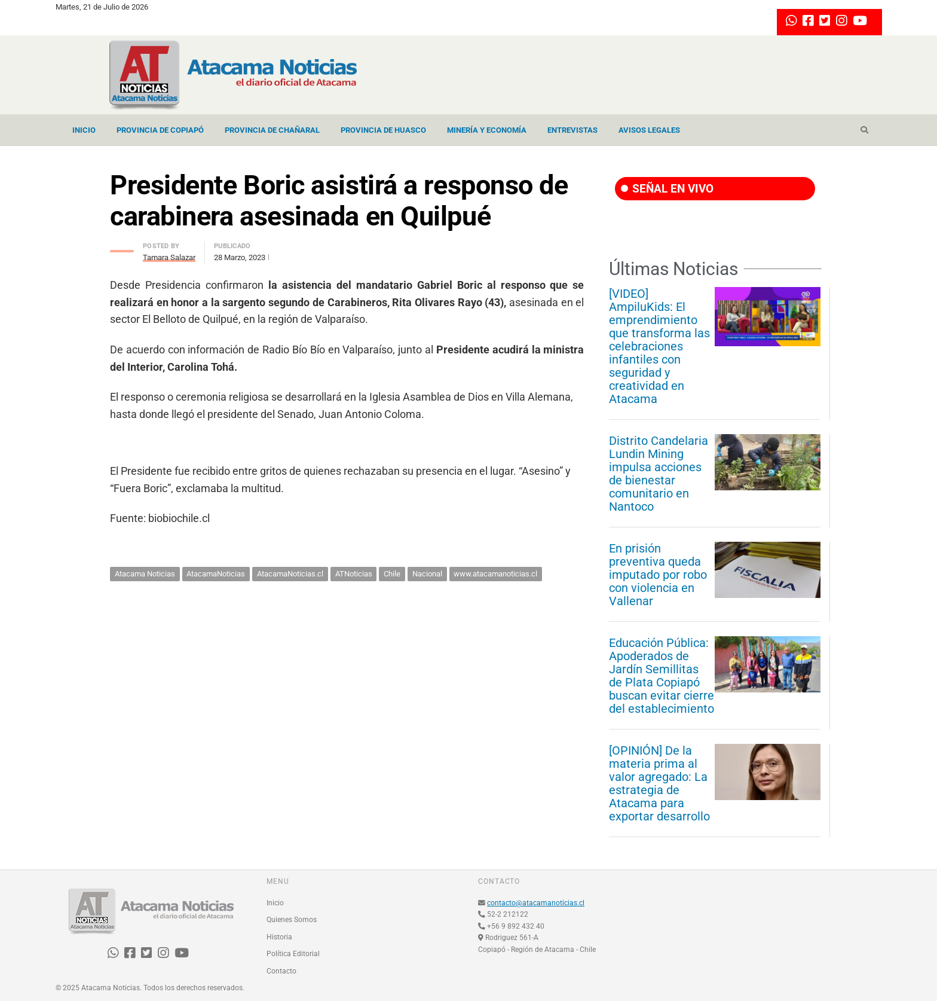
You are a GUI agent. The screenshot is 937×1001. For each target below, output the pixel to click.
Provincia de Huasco (383, 130)
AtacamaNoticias (215, 573)
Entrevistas (572, 130)
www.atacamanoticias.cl (495, 573)
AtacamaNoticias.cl (290, 573)
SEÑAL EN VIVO (667, 188)
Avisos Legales (649, 130)
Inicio (84, 130)
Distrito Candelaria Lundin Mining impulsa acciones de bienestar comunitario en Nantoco (658, 473)
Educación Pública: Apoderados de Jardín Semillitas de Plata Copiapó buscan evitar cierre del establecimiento (661, 675)
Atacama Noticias (145, 573)
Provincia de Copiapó (160, 130)
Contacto (281, 971)
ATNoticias (353, 573)
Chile (392, 573)
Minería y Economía (486, 130)
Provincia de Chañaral (272, 130)
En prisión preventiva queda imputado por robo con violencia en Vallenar (658, 575)
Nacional (427, 573)
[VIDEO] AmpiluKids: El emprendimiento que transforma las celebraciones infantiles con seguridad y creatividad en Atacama (659, 346)
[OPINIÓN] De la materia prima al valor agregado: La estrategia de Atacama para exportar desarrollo (659, 783)
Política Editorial (293, 954)
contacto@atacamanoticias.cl (535, 903)
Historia (279, 937)
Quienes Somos (292, 919)
